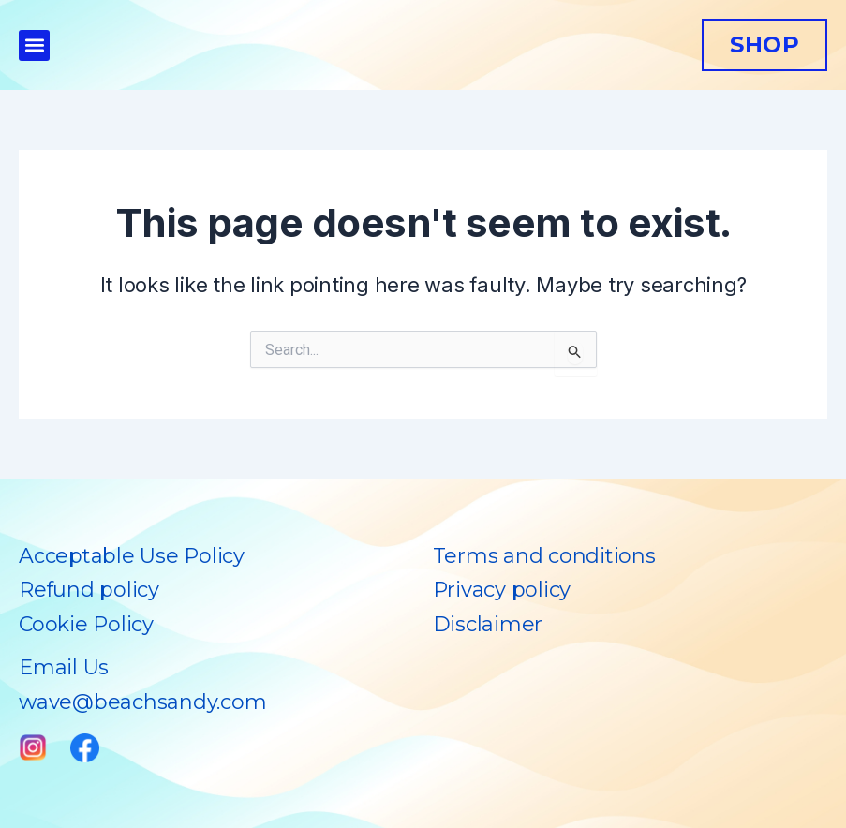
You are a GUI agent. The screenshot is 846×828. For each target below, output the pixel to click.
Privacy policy (502, 589)
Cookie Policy (86, 624)
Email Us (64, 667)
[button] (34, 45)
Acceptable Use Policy (132, 556)
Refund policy (89, 589)
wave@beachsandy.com (142, 702)
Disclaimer (488, 624)
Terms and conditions (544, 556)
